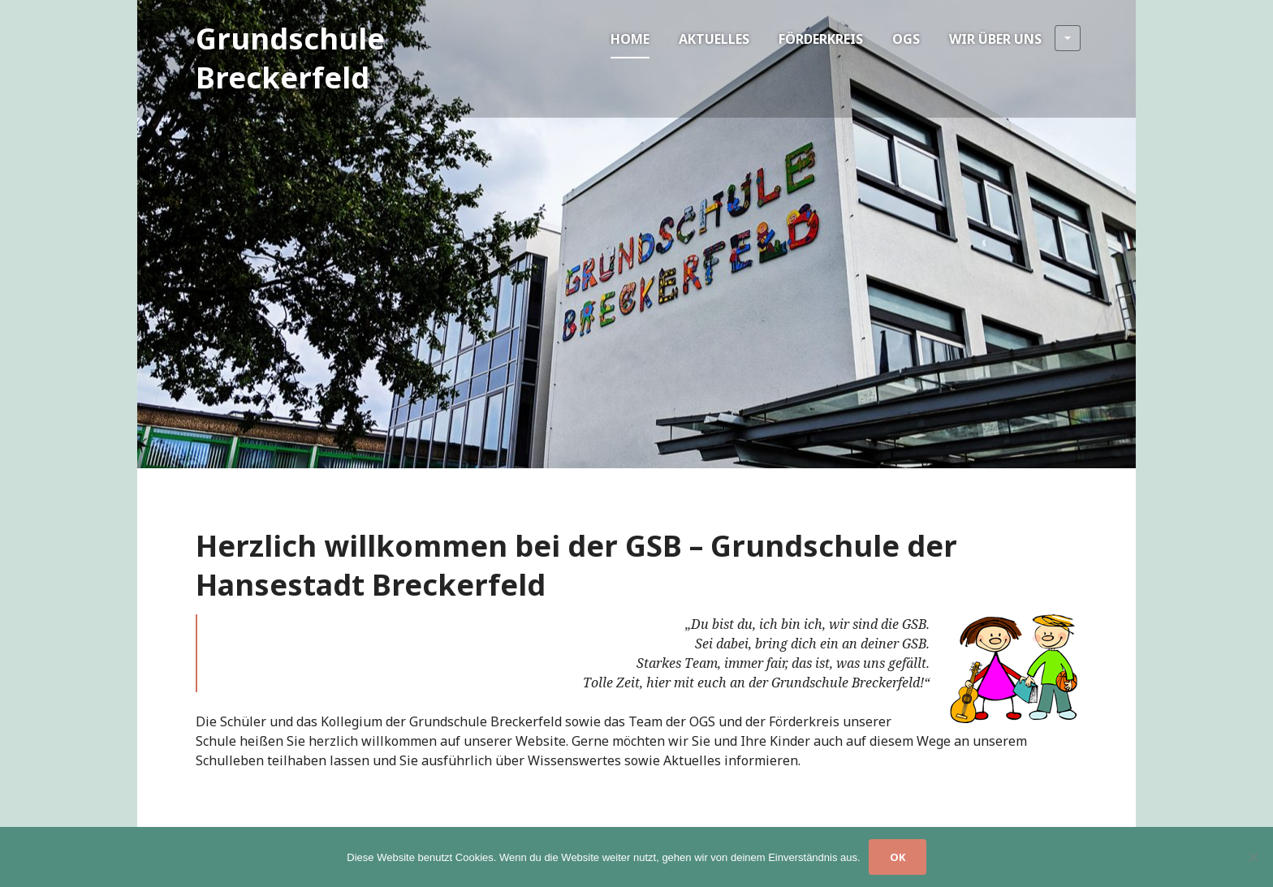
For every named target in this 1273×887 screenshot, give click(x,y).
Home (630, 39)
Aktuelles (714, 39)
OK (897, 857)
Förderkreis (821, 39)
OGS (906, 39)
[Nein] (1253, 857)
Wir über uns (1015, 38)
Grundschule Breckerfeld (290, 58)
